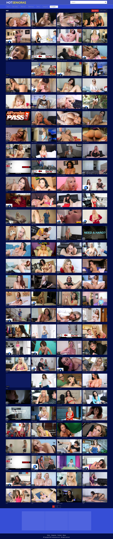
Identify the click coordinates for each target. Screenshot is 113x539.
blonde (7, 27)
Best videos (15, 6)
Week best (23, 6)
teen (58, 93)
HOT (10, 2)
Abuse (64, 535)
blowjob (59, 27)
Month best (31, 6)
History (38, 6)
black (88, 421)
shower (7, 290)
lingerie (58, 421)
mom (86, 109)
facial (32, 93)
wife (90, 60)
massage (61, 470)
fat (32, 175)
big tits (84, 60)
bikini (64, 27)
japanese (61, 224)
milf (10, 27)
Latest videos (103, 10)
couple (35, 60)
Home (8, 6)
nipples (64, 175)
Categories (45, 6)
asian (11, 93)
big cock (65, 60)
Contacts (59, 535)
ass (34, 27)
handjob (89, 27)
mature (66, 142)
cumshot (84, 27)
